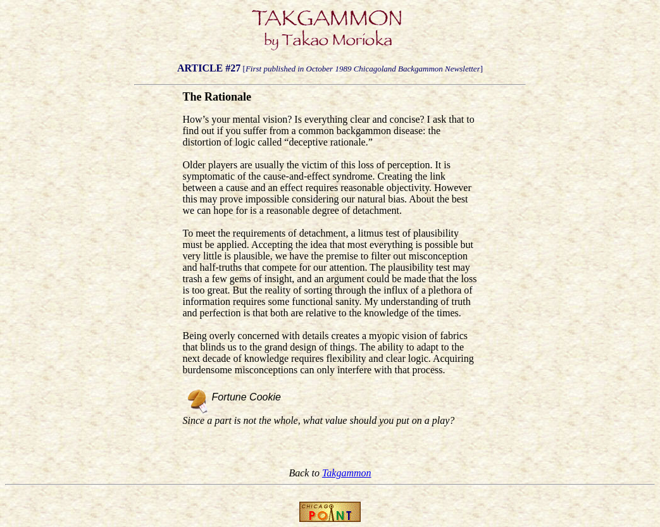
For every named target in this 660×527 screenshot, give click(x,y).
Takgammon (346, 473)
